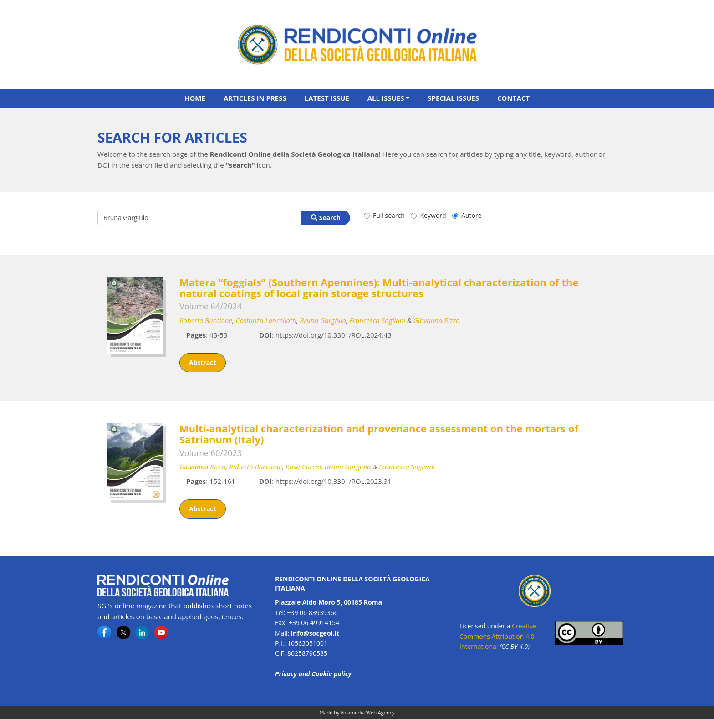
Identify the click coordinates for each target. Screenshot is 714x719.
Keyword (428, 215)
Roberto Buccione (205, 320)
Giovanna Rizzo (436, 320)
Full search (384, 215)
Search (326, 217)
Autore (466, 215)
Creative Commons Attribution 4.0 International (497, 636)
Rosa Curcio (303, 466)
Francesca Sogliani (377, 320)
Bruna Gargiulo (323, 320)
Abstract (202, 362)
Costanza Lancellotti (266, 320)
